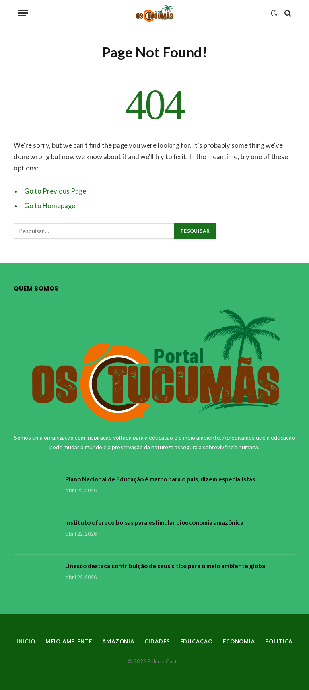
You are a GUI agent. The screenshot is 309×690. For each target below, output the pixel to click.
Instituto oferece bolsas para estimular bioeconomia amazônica (154, 522)
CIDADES (157, 641)
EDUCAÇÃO (196, 641)
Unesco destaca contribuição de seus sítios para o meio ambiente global (166, 565)
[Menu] (23, 13)
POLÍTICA (279, 641)
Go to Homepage (49, 206)
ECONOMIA (239, 641)
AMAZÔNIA (118, 641)
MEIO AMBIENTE (68, 641)
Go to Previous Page (55, 191)
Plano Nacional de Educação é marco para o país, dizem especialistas (160, 479)
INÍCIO (25, 641)
